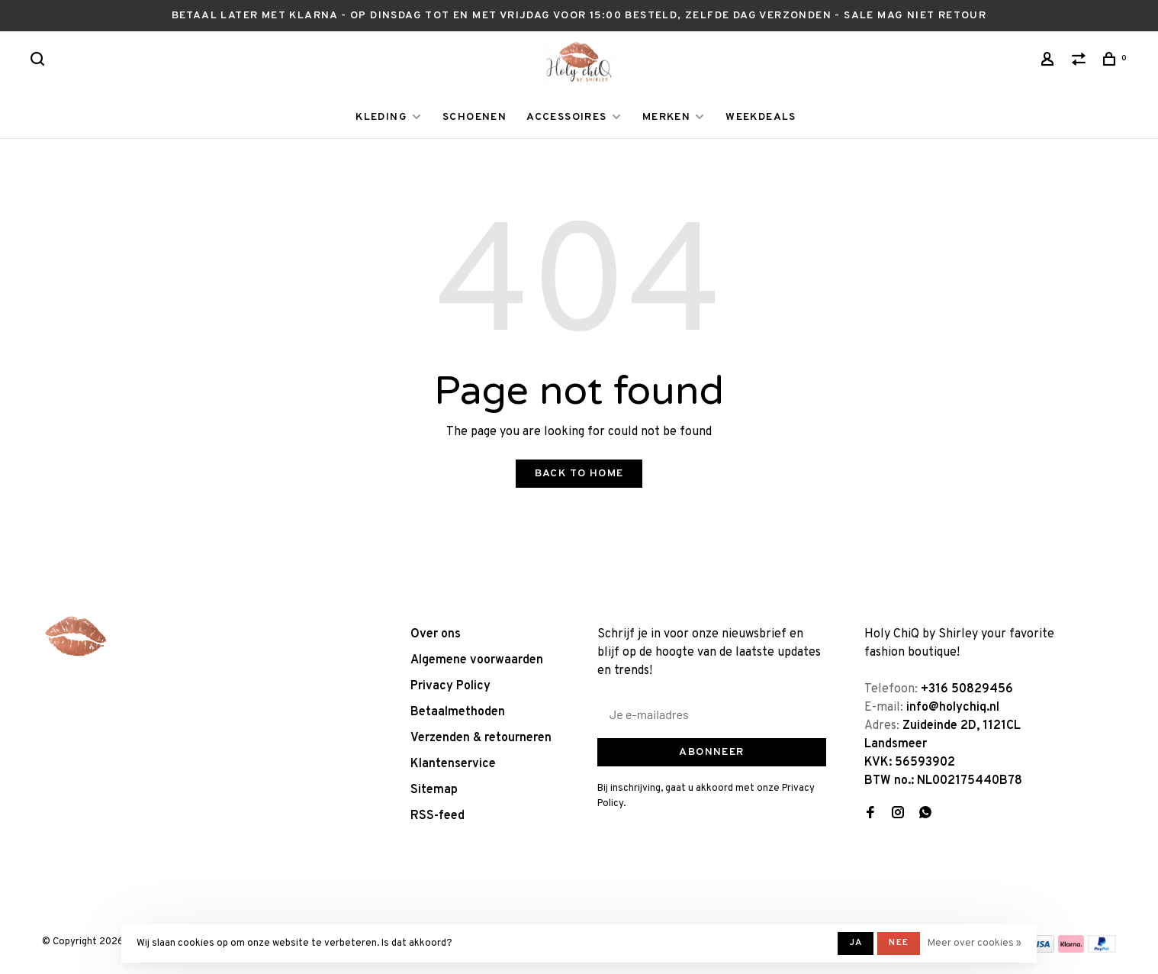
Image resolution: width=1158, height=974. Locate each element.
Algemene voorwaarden (476, 660)
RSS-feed (437, 816)
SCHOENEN (474, 117)
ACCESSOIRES (566, 117)
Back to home (579, 473)
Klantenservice (453, 764)
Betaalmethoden (457, 712)
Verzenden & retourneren (481, 738)
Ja (855, 943)
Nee (899, 943)
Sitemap (434, 790)
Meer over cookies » (974, 943)
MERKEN (666, 117)
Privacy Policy (450, 686)
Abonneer (711, 752)
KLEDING (381, 117)
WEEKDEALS (760, 117)
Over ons (435, 634)
